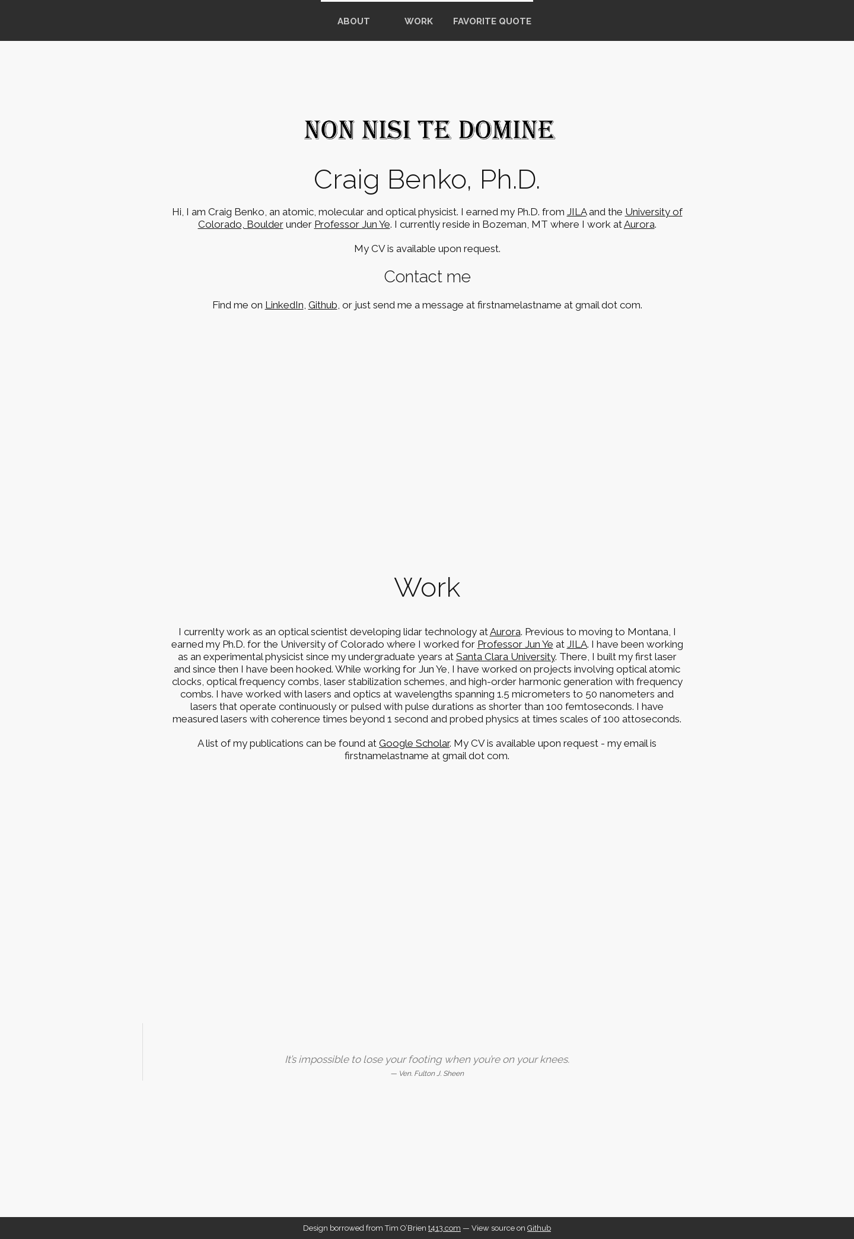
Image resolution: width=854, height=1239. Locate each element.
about (353, 21)
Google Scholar (414, 743)
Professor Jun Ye (352, 224)
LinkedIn (284, 305)
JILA (577, 212)
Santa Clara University (505, 657)
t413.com (444, 1228)
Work (418, 21)
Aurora (639, 224)
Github (322, 305)
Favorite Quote (492, 21)
